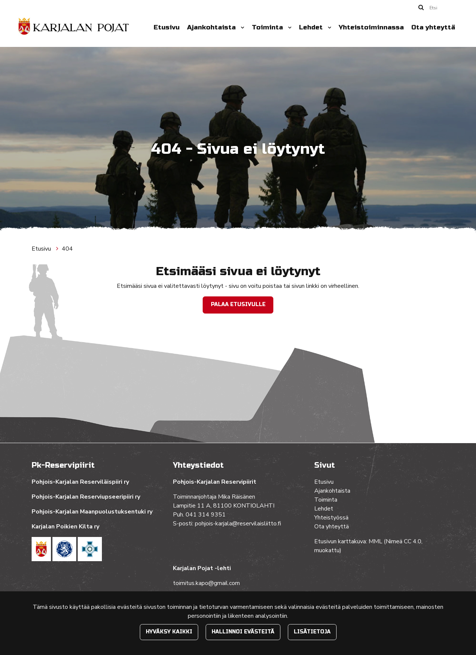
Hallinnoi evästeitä (243, 632)
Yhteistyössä (331, 517)
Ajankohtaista (212, 27)
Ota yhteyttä (433, 27)
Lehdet (312, 27)
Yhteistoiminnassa (371, 27)
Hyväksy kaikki (169, 632)
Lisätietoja (312, 632)
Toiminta (268, 27)
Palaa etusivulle (238, 304)
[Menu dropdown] (241, 27)
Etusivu (167, 27)
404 (67, 249)
